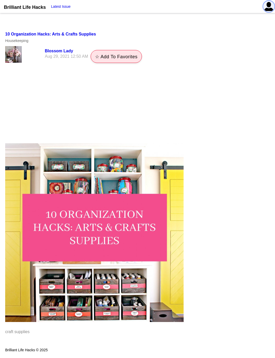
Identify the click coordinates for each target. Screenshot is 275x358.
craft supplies (17, 332)
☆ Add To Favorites (116, 56)
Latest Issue (61, 6)
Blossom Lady (59, 51)
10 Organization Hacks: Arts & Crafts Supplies (50, 34)
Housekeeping (16, 41)
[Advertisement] (137, 104)
